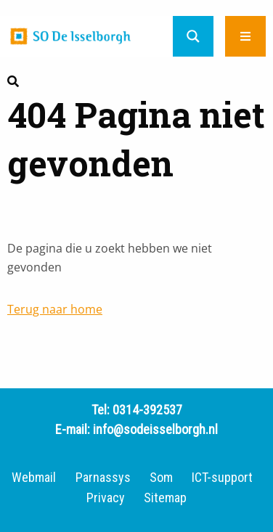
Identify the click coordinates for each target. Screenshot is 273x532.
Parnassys (103, 477)
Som (161, 477)
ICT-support (222, 477)
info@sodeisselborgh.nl (155, 429)
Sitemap (165, 497)
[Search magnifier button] (193, 36)
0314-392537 (147, 409)
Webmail (34, 477)
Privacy (105, 497)
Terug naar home (54, 309)
